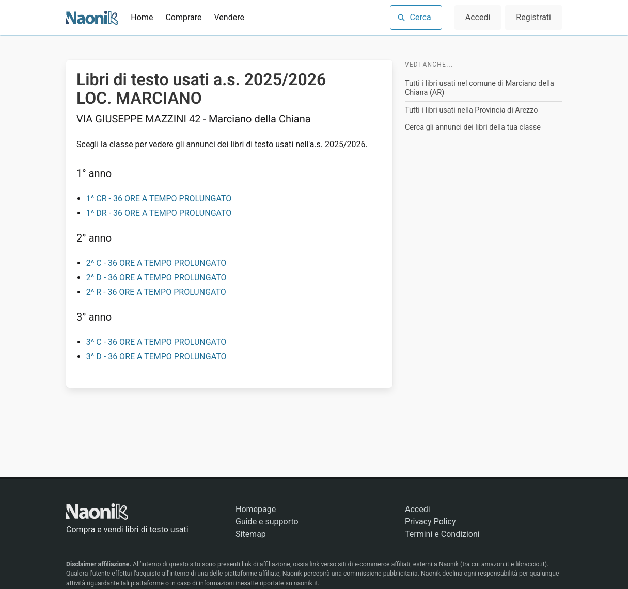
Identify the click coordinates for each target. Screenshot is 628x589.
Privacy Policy (430, 522)
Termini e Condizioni (442, 534)
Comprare (183, 17)
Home (142, 17)
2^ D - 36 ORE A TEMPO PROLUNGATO (156, 277)
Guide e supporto (267, 522)
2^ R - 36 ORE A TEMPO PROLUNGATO (156, 292)
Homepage (256, 509)
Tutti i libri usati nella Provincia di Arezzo (471, 110)
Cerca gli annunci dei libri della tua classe (473, 127)
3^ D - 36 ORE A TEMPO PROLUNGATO (156, 356)
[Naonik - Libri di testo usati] (92, 17)
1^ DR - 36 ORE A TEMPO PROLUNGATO (159, 213)
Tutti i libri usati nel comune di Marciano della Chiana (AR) (479, 88)
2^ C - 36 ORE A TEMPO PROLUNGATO (156, 263)
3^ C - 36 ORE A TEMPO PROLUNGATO (156, 342)
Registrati (533, 17)
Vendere (229, 17)
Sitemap (251, 534)
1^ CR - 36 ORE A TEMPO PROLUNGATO (159, 198)
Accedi (478, 17)
